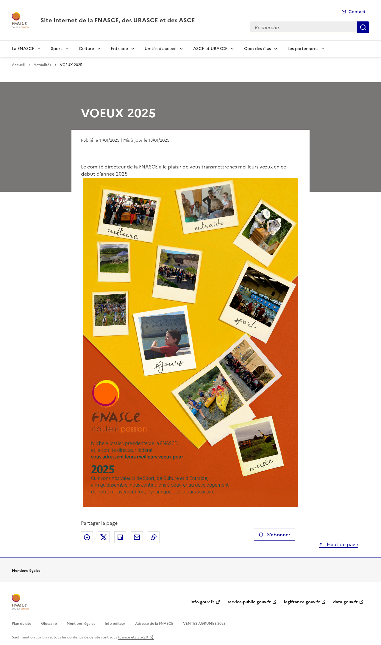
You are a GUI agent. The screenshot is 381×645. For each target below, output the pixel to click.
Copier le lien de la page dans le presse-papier (154, 537)
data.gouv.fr (345, 602)
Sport (56, 49)
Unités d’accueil (161, 49)
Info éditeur (115, 623)
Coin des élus (257, 49)
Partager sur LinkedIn (120, 537)
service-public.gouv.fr (249, 602)
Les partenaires (303, 49)
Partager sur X (104, 537)
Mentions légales (81, 623)
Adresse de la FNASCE (154, 623)
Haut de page (342, 544)
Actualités (42, 65)
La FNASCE (23, 49)
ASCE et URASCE (210, 49)
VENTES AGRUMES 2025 (204, 623)
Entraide (119, 49)
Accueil (18, 65)
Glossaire (49, 623)
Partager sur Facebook (87, 537)
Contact (357, 12)
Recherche (363, 27)
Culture (86, 49)
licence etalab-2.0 (133, 637)
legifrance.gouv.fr (302, 602)
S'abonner (274, 534)
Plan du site (21, 623)
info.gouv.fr (202, 602)
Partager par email (137, 537)
